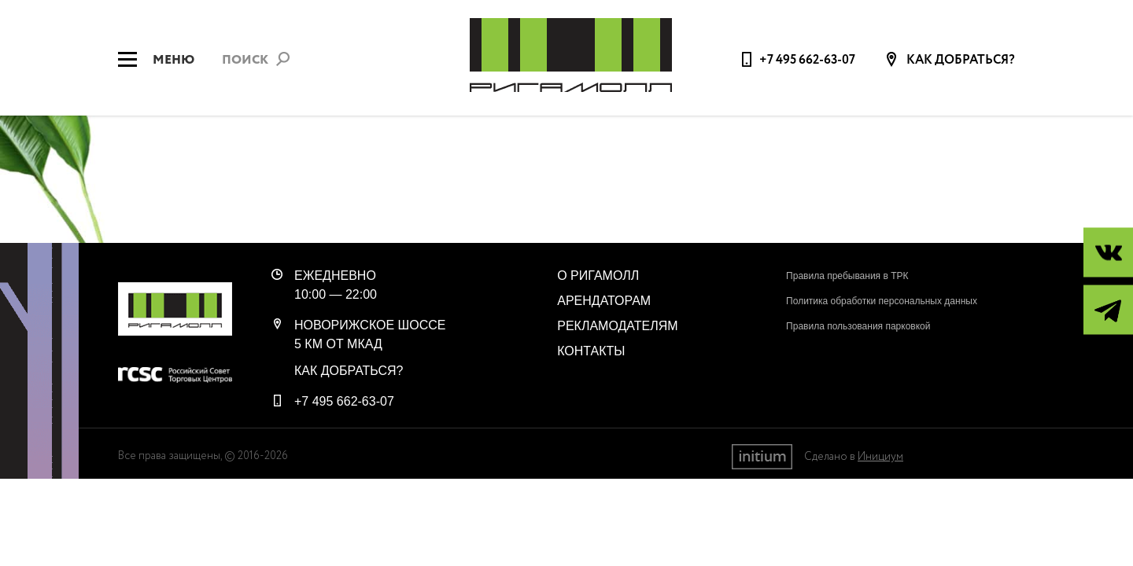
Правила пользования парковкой (858, 326)
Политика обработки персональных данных (881, 301)
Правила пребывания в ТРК (847, 275)
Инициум (880, 457)
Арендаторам (604, 300)
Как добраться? (959, 60)
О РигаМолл (598, 275)
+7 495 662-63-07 (807, 60)
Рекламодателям (617, 326)
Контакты (591, 351)
